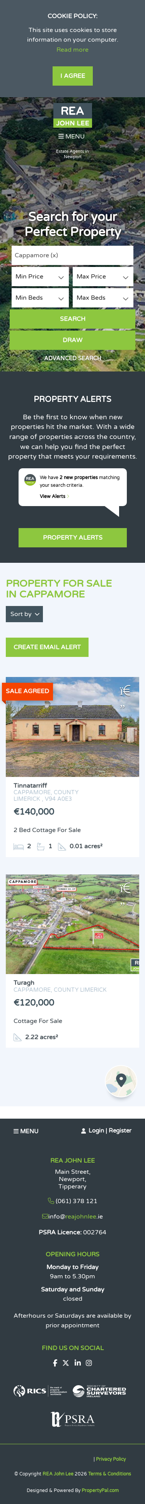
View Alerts (55, 496)
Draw (72, 340)
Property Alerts (72, 538)
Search (72, 319)
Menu (71, 136)
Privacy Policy (111, 1459)
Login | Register (110, 1130)
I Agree (72, 76)
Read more (72, 50)
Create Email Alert (47, 647)
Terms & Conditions (109, 1474)
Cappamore (36, 255)
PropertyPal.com (100, 1490)
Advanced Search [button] (72, 358)
